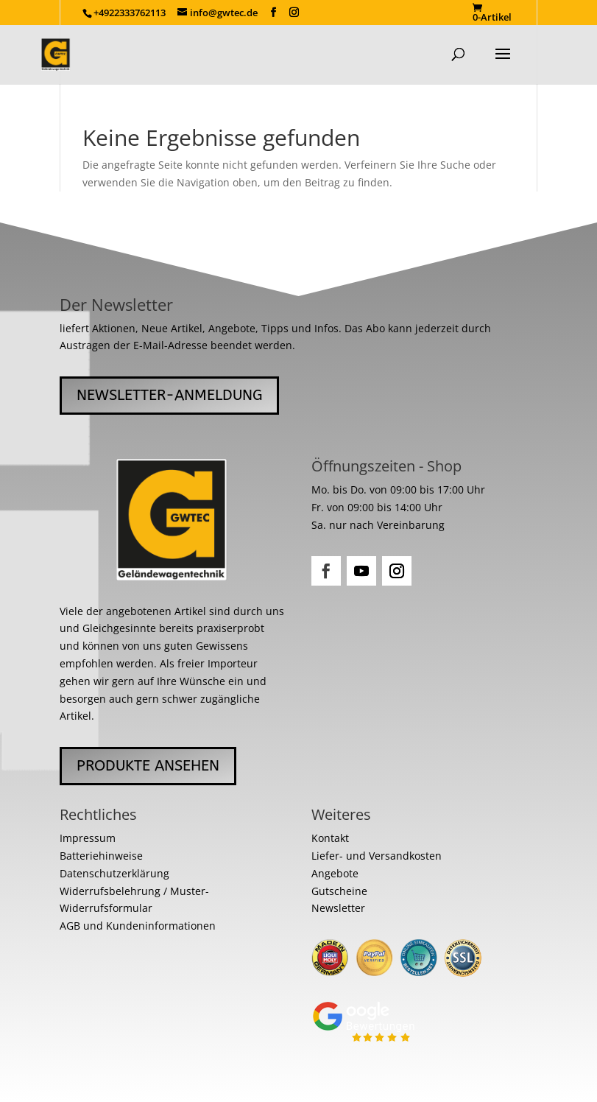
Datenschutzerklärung (114, 873)
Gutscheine (339, 891)
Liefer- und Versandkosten (376, 856)
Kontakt (330, 838)
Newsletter (338, 908)
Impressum (88, 838)
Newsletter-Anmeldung (169, 395)
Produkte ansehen (148, 765)
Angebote (334, 873)
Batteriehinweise (101, 856)
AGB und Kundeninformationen (138, 926)
